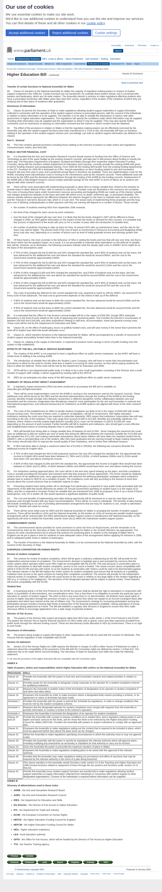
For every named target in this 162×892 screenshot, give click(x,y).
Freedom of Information (46, 874)
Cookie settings (106, 33)
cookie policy (96, 23)
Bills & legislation (64, 64)
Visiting (104, 59)
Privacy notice (94, 874)
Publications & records (98, 64)
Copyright (84, 874)
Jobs (59, 874)
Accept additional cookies (27, 33)
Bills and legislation (65, 69)
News (129, 64)
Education (115, 59)
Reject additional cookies (70, 33)
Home (11, 59)
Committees (79, 64)
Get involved (92, 59)
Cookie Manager (118, 874)
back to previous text (132, 82)
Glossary (20, 874)
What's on (49, 64)
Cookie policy (106, 874)
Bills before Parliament (83, 69)
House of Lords (35, 64)
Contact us (154, 45)
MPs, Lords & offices (52, 59)
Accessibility (116, 45)
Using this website (71, 874)
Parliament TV (117, 64)
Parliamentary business (28, 59)
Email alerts (129, 45)
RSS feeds (142, 45)
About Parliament (74, 59)
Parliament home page (26, 69)
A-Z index (10, 874)
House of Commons (17, 64)
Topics (137, 64)
